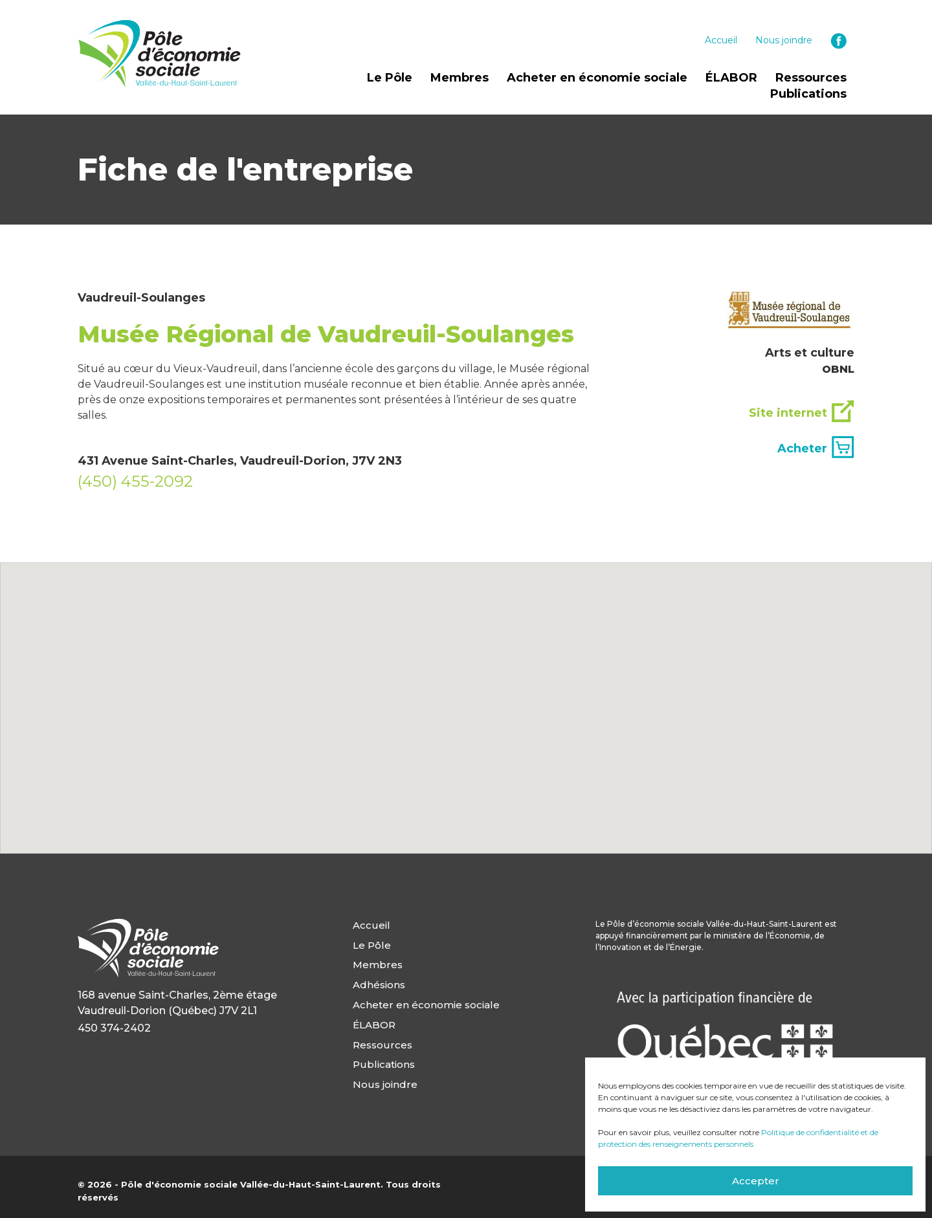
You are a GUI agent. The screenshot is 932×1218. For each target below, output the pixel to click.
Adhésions (379, 984)
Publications (808, 94)
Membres (459, 78)
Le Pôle (389, 78)
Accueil (721, 40)
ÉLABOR (731, 78)
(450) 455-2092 (135, 481)
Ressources (811, 78)
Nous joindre (783, 40)
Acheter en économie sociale (597, 78)
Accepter (755, 1181)
